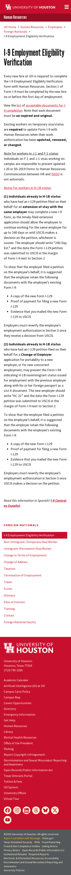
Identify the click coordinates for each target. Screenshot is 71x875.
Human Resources (15, 17)
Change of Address (16, 562)
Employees (55, 27)
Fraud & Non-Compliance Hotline (22, 846)
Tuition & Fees (13, 781)
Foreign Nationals (15, 31)
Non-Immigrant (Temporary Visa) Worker (31, 542)
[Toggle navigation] (66, 7)
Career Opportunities (17, 703)
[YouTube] (7, 820)
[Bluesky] (45, 810)
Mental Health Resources (20, 737)
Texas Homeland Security (18, 842)
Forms (8, 589)
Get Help (9, 720)
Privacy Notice (12, 850)
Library (8, 732)
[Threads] (36, 810)
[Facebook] (7, 810)
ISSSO (55, 174)
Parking (9, 749)
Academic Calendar (16, 680)
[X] (55, 810)
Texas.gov (48, 838)
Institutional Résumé (15, 854)
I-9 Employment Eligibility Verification (29, 535)
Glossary (9, 595)
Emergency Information (19, 714)
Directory (10, 709)
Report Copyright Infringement (24, 754)
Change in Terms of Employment (25, 555)
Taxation (9, 568)
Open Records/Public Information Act (28, 770)
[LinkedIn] (26, 810)
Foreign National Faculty (20, 622)
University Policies (14, 870)
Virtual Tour (11, 799)
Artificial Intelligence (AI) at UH (24, 686)
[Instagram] (17, 810)
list (19, 105)
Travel (8, 582)
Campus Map (12, 697)
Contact (9, 615)
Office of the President (18, 743)
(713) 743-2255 (13, 670)
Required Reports (39, 854)
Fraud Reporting (51, 842)
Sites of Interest (14, 602)
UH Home (10, 27)
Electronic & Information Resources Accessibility (31, 858)
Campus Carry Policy (17, 691)
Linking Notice (50, 846)
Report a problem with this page (22, 838)
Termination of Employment (22, 575)
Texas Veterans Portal (18, 776)
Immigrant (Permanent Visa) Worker (27, 548)
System (11, 787)
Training (9, 609)
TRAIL (37, 842)
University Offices (15, 793)
